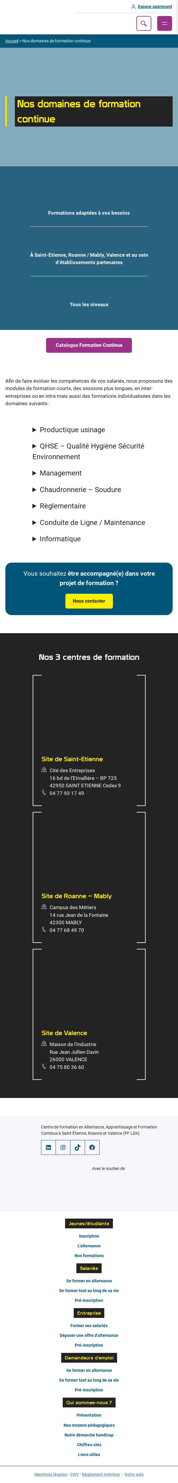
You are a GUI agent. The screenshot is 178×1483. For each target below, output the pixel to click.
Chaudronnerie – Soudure (80, 490)
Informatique (60, 539)
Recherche (145, 23)
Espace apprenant (156, 6)
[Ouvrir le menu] (166, 23)
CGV (74, 1474)
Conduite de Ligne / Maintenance (92, 522)
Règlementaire (63, 506)
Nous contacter (89, 601)
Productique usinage (72, 430)
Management (61, 473)
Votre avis (134, 1474)
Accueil (11, 41)
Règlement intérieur (101, 1474)
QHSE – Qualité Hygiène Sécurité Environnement (88, 451)
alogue (89, 345)
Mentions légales (50, 1474)
